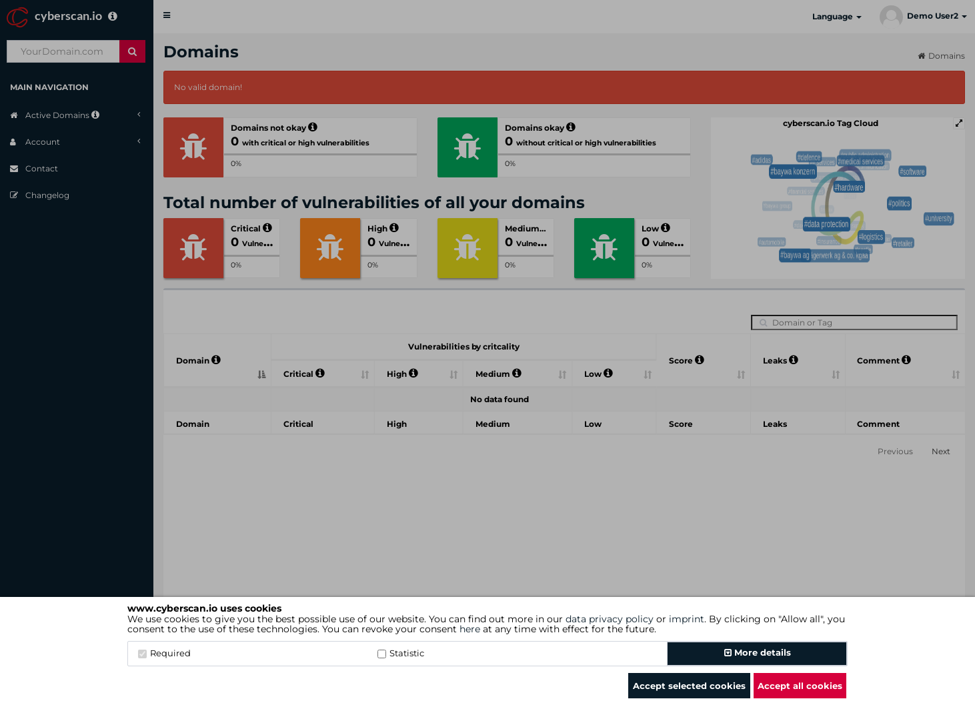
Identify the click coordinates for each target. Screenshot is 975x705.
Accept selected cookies (689, 685)
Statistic (400, 653)
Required (164, 653)
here (469, 629)
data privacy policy (610, 619)
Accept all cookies (800, 685)
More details (757, 652)
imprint (686, 619)
